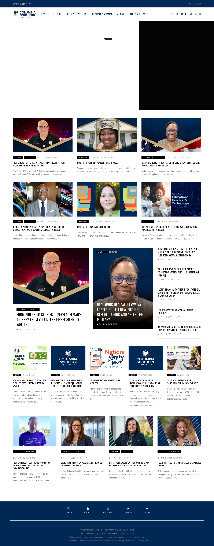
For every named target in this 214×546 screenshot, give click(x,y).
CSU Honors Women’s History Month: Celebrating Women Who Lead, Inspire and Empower (179, 272)
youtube (88, 507)
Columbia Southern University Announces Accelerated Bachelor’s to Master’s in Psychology (144, 382)
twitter (147, 507)
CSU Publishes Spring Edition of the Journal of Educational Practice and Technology (168, 228)
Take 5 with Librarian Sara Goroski (92, 226)
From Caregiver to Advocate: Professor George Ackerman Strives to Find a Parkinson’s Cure (34, 463)
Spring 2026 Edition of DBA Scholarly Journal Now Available (183, 381)
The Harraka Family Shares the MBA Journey (175, 310)
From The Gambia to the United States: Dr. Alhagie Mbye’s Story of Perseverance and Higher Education (179, 292)
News (44, 14)
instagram (107, 507)
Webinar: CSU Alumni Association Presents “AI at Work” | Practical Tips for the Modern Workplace (68, 382)
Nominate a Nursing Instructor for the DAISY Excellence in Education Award (28, 382)
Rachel (20, 329)
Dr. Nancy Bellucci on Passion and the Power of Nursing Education (82, 463)
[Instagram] (182, 14)
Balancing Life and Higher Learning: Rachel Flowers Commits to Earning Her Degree (179, 328)
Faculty (18, 450)
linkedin (128, 507)
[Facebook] (172, 14)
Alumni (120, 14)
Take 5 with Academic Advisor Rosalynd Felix (97, 162)
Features (58, 14)
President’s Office (102, 14)
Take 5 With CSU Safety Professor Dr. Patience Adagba (178, 463)
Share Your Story (138, 14)
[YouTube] (177, 14)
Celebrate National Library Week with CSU (106, 381)
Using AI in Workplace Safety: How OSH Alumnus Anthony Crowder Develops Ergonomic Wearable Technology (42, 228)
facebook (68, 507)
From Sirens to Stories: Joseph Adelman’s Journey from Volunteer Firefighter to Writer (42, 164)
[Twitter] (191, 14)
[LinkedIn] (186, 14)
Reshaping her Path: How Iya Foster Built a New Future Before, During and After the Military (169, 164)
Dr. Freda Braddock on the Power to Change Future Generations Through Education (129, 463)
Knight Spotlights (77, 14)
